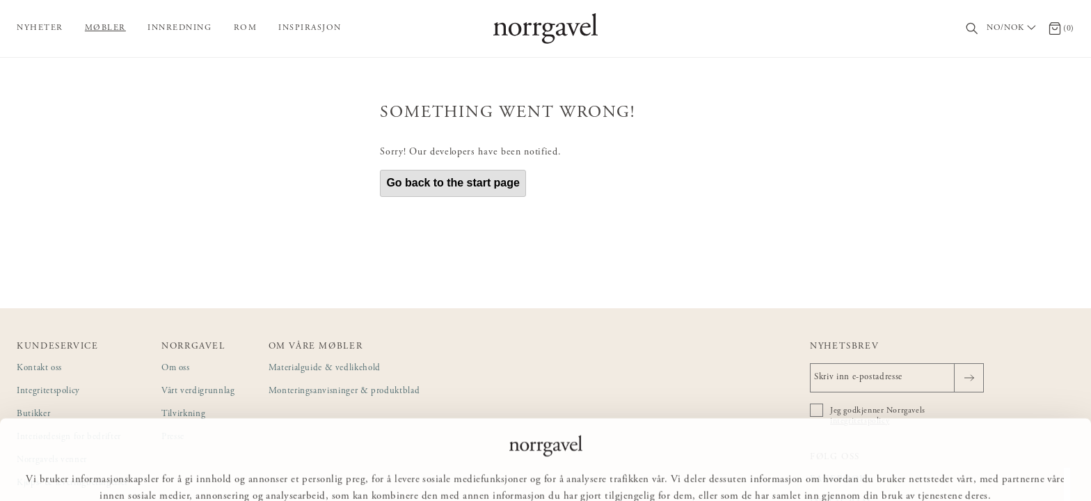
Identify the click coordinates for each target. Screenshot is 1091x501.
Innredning (180, 28)
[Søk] (972, 29)
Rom (245, 28)
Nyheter (40, 28)
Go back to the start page (453, 183)
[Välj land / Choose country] (1013, 28)
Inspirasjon (310, 28)
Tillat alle (472, 470)
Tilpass (544, 470)
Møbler (105, 28)
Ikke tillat (617, 470)
